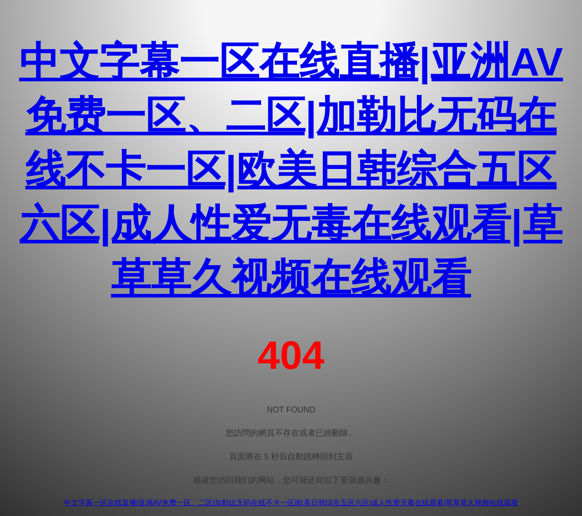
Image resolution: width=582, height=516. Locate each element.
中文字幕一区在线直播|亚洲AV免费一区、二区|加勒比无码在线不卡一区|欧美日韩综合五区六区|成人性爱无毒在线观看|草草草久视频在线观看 (291, 169)
